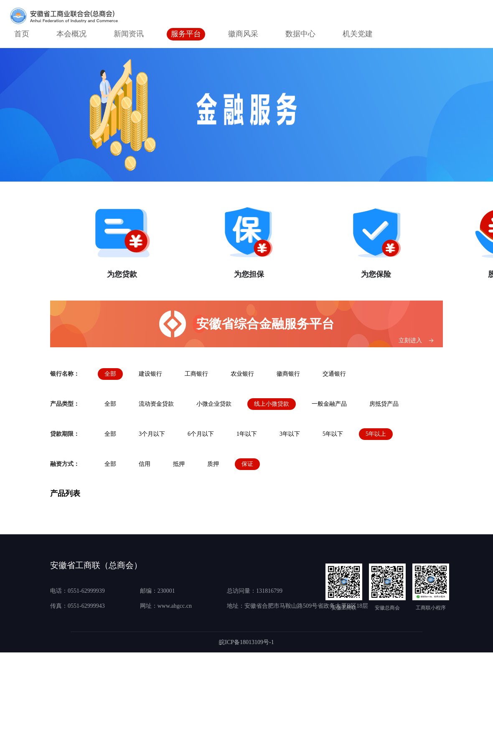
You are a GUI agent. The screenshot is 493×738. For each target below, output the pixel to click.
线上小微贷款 (271, 404)
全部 (110, 374)
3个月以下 (152, 434)
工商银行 (196, 374)
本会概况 (71, 34)
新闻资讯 (129, 34)
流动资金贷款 (156, 404)
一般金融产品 (329, 404)
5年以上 (376, 434)
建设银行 (150, 374)
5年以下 (333, 434)
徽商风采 (243, 34)
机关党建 (358, 34)
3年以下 (290, 434)
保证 (247, 464)
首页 (21, 34)
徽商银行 (288, 374)
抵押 (179, 464)
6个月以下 (201, 434)
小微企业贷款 (213, 404)
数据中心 (300, 34)
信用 (144, 464)
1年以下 (246, 434)
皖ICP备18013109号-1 (246, 642)
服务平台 (186, 34)
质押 (213, 464)
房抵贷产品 (384, 404)
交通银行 (334, 374)
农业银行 (242, 374)
